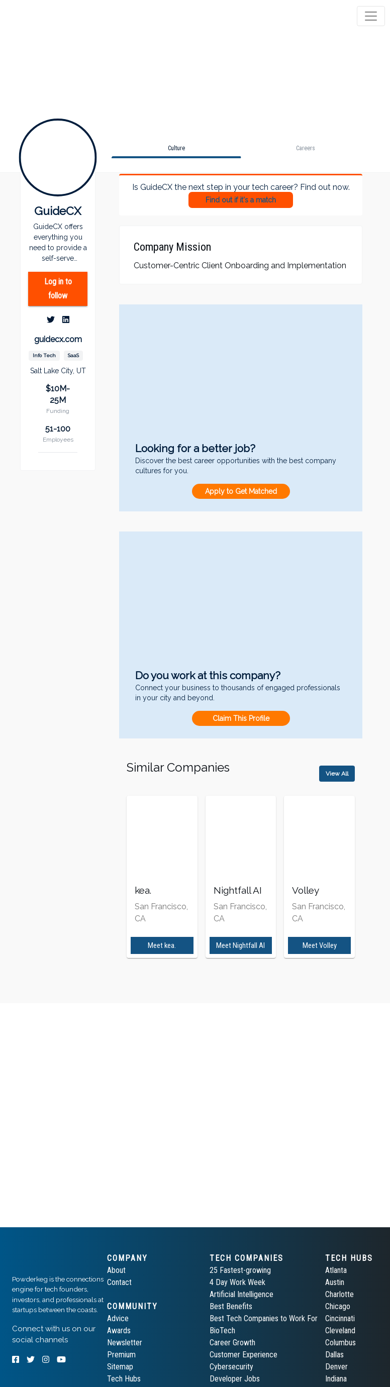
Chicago (337, 1306)
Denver (336, 1366)
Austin (334, 1282)
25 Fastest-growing (240, 1270)
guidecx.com (58, 339)
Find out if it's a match (241, 200)
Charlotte (339, 1294)
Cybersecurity (231, 1366)
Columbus (340, 1342)
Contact (119, 1282)
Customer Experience (243, 1354)
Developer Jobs (235, 1378)
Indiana (336, 1378)
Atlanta (336, 1270)
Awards (119, 1330)
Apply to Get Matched (241, 491)
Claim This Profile (241, 718)
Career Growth (232, 1342)
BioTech (222, 1330)
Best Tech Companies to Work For (264, 1318)
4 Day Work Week (237, 1282)
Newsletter (124, 1342)
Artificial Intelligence (241, 1294)
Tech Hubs (124, 1378)
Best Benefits (231, 1306)
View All (337, 773)
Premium (121, 1354)
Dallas (334, 1354)
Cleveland (340, 1330)
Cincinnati (340, 1318)
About (116, 1270)
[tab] (46, 16)
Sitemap (120, 1366)
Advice (118, 1318)
